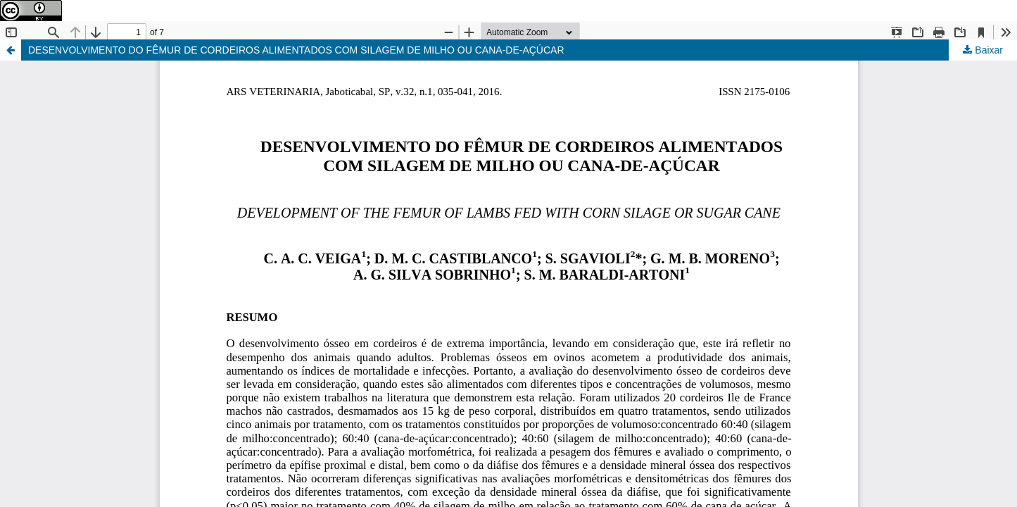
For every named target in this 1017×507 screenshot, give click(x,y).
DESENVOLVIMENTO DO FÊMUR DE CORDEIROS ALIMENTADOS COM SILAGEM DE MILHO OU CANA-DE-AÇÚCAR (296, 50)
